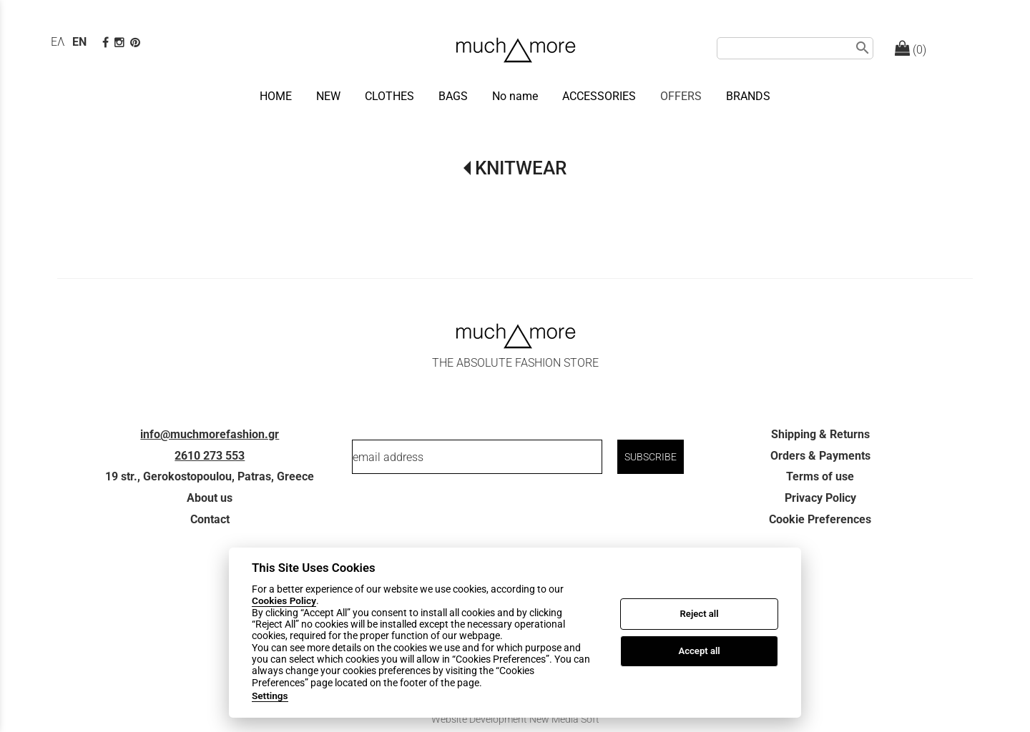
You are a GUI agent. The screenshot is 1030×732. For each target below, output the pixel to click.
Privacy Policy (820, 498)
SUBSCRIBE (650, 457)
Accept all (699, 651)
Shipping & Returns (820, 434)
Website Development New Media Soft (515, 719)
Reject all (699, 613)
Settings (270, 695)
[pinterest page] (136, 42)
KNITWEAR (520, 168)
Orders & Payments (820, 456)
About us (209, 498)
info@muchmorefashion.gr (209, 434)
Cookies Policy (284, 600)
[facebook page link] (107, 42)
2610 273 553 (210, 456)
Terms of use (820, 476)
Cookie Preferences (820, 519)
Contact (210, 519)
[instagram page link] (120, 42)
